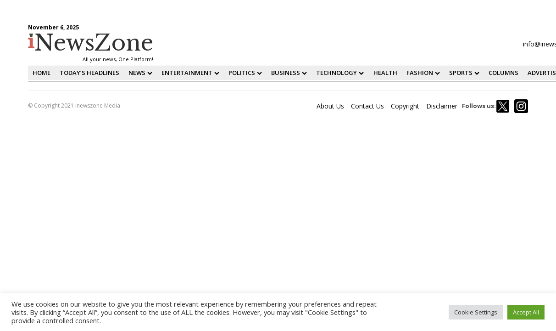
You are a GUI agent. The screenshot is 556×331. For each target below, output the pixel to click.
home (41, 72)
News (140, 72)
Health (385, 72)
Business (289, 72)
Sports (464, 72)
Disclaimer (441, 106)
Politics (245, 72)
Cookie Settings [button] (475, 312)
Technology (340, 72)
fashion (423, 72)
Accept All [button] (526, 312)
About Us (330, 106)
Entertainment (190, 72)
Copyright (405, 106)
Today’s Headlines (89, 72)
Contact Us (367, 106)
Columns (503, 72)
